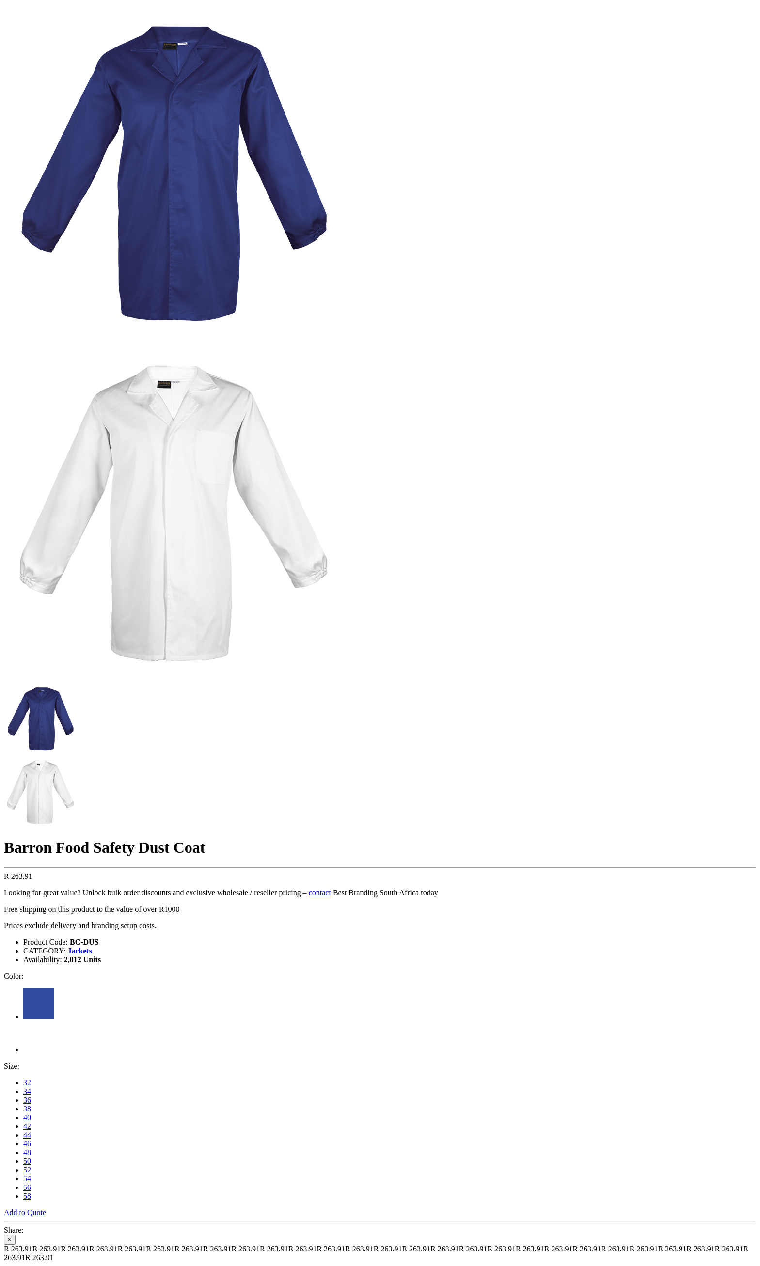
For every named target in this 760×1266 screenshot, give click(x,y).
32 (27, 1082)
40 (27, 1117)
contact (320, 893)
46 (27, 1144)
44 (27, 1135)
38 (27, 1109)
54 (27, 1178)
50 (27, 1161)
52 (27, 1170)
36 (27, 1100)
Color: (14, 976)
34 (27, 1091)
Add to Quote (25, 1212)
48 (27, 1152)
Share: (14, 1230)
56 (27, 1187)
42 (27, 1126)
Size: (11, 1066)
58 (27, 1196)
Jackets (79, 951)
